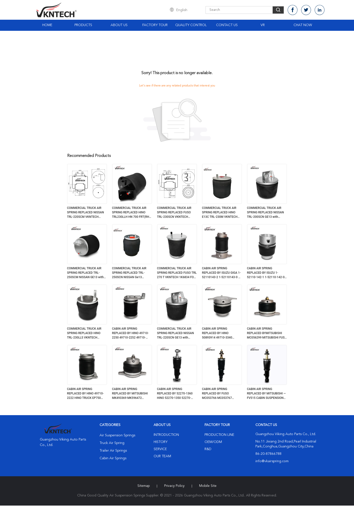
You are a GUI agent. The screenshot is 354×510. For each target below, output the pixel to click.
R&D (208, 449)
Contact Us (227, 25)
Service (160, 449)
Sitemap (143, 486)
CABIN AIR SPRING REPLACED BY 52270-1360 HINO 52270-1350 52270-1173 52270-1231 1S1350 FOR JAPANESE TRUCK (175, 393)
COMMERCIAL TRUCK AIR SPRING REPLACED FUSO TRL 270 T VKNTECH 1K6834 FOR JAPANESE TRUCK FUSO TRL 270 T (177, 273)
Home (47, 25)
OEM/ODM (213, 442)
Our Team (162, 456)
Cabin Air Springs (113, 458)
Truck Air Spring (112, 443)
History (160, 442)
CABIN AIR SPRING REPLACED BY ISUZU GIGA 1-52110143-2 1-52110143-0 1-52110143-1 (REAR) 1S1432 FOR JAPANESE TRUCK (221, 273)
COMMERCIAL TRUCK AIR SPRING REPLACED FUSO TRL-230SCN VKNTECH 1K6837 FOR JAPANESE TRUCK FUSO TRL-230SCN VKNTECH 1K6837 (174, 212)
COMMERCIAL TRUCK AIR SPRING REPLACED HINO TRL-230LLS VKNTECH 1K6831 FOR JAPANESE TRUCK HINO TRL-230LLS (84, 333)
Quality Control (191, 25)
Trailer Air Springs (113, 450)
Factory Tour (155, 25)
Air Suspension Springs (117, 435)
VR (263, 25)
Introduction (166, 435)
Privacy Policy (174, 486)
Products (83, 25)
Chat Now (303, 25)
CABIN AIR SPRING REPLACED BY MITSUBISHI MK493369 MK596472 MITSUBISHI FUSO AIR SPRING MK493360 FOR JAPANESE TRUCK (130, 393)
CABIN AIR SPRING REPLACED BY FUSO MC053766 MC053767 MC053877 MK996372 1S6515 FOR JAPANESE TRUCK (218, 393)
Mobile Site (208, 486)
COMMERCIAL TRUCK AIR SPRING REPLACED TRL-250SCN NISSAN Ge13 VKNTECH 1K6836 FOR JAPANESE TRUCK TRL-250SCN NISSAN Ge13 (129, 273)
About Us (119, 25)
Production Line (219, 435)
